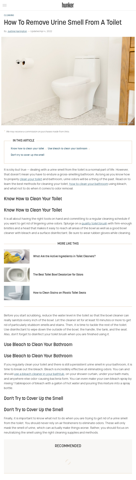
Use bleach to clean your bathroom (67, 148)
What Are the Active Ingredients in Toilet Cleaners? (64, 256)
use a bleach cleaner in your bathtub (39, 374)
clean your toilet (31, 179)
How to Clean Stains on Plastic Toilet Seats (59, 292)
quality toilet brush (94, 223)
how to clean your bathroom (88, 184)
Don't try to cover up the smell (27, 155)
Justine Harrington (17, 31)
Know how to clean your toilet (27, 148)
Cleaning (9, 15)
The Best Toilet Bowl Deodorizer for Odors (58, 274)
